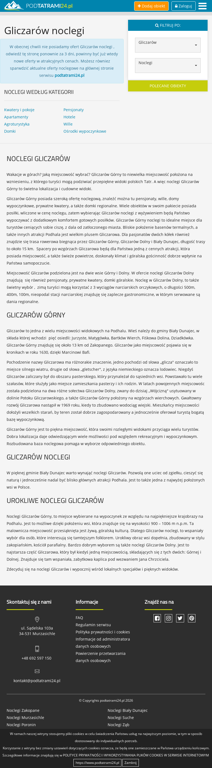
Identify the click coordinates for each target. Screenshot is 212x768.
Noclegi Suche (121, 717)
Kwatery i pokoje (19, 109)
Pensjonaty (73, 109)
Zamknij (130, 762)
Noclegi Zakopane (23, 710)
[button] (168, 45)
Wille (68, 124)
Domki (10, 131)
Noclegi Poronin (21, 724)
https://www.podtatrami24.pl (97, 762)
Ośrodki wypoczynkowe (84, 131)
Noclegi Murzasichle (25, 717)
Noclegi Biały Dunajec (128, 710)
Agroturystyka (17, 124)
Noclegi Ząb (118, 724)
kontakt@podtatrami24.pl (37, 680)
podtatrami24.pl (69, 75)
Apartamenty (16, 116)
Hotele (69, 116)
